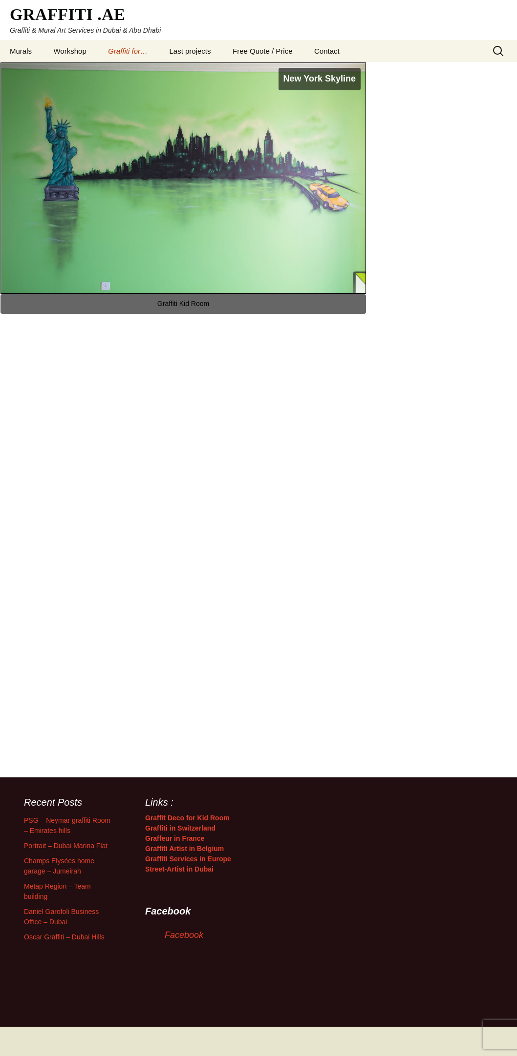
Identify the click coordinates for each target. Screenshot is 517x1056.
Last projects (190, 51)
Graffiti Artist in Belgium (184, 849)
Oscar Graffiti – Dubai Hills (64, 937)
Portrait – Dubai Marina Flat (66, 846)
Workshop (69, 51)
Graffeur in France (174, 838)
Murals (21, 51)
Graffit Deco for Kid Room (187, 818)
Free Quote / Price (263, 51)
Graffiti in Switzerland (180, 828)
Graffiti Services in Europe (188, 859)
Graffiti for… (128, 51)
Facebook (184, 935)
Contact (327, 51)
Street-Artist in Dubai (179, 869)
